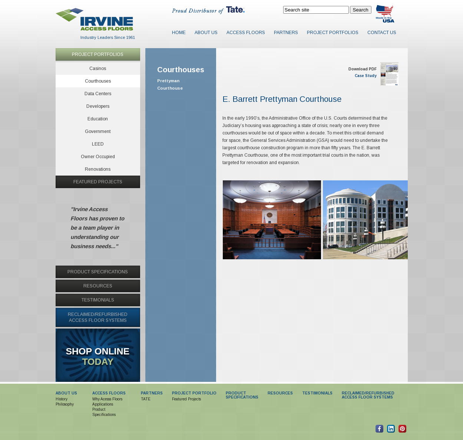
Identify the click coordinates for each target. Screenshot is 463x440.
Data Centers (98, 93)
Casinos (97, 68)
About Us (206, 32)
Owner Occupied (98, 156)
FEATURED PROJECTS (97, 181)
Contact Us (381, 32)
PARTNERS (152, 393)
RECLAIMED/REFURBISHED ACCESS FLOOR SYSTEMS (368, 395)
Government (97, 131)
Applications (102, 404)
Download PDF (362, 69)
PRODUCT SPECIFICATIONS (97, 271)
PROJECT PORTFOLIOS (97, 54)
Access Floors (245, 32)
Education (97, 118)
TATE (146, 399)
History (61, 399)
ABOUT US (66, 393)
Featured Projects (186, 399)
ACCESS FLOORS (109, 393)
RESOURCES (97, 286)
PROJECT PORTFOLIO (194, 393)
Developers (97, 106)
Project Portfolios (332, 32)
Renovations (97, 169)
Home (179, 32)
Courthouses (98, 81)
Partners (286, 32)
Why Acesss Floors (107, 399)
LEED (98, 144)
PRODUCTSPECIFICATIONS (242, 395)
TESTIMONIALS (98, 300)
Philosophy (65, 404)
